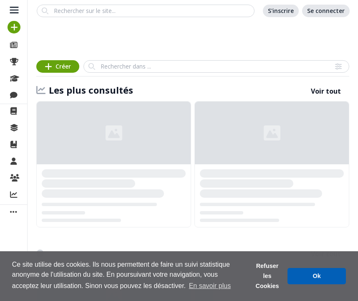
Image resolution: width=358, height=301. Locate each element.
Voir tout (326, 91)
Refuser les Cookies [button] (267, 276)
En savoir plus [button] (210, 285)
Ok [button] (317, 276)
